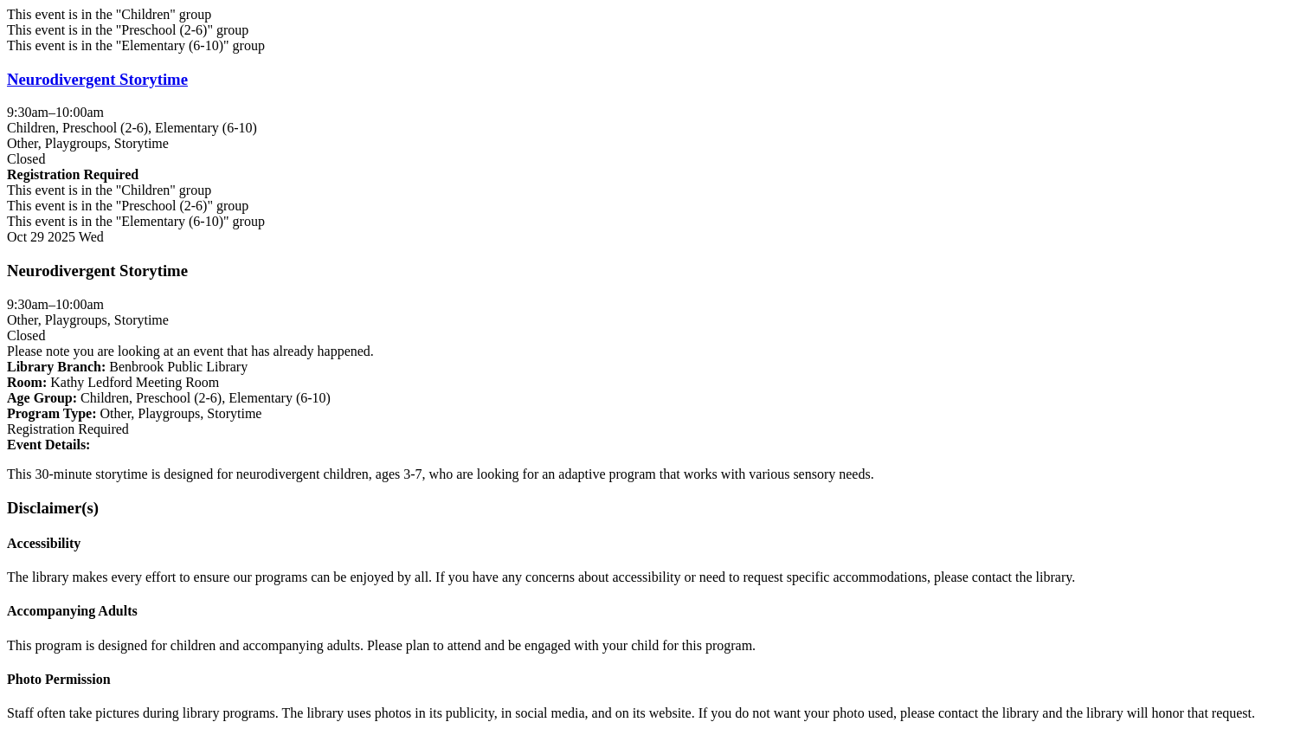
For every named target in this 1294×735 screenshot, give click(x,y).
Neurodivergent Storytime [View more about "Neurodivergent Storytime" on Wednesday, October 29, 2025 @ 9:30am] (97, 79)
